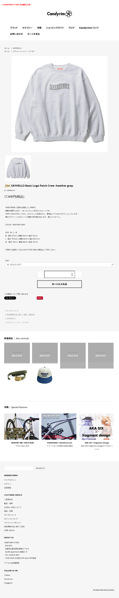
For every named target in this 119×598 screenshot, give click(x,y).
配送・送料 (8, 503)
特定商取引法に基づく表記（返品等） (21, 314)
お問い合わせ (9, 530)
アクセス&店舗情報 (11, 563)
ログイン (7, 484)
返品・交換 (8, 511)
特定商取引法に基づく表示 (14, 526)
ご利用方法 (8, 499)
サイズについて (13, 310)
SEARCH (40, 468)
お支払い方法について (12, 507)
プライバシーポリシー (12, 522)
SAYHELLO (17, 48)
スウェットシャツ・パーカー (24, 51)
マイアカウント (10, 480)
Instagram (8, 583)
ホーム (6, 48)
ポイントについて (11, 519)
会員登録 (7, 487)
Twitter (7, 575)
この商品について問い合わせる (16, 294)
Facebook (8, 579)
